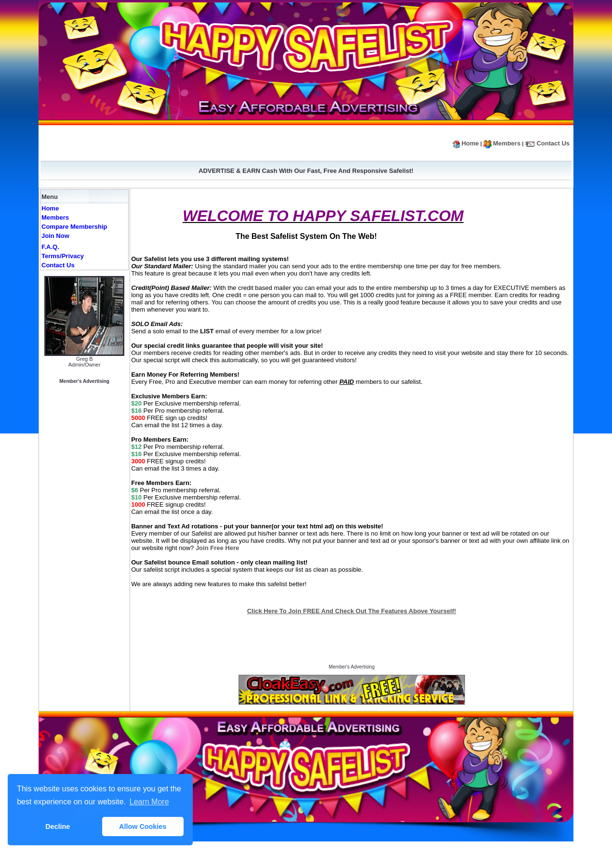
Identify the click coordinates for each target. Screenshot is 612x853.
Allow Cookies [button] (142, 826)
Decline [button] (57, 826)
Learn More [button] (149, 802)
